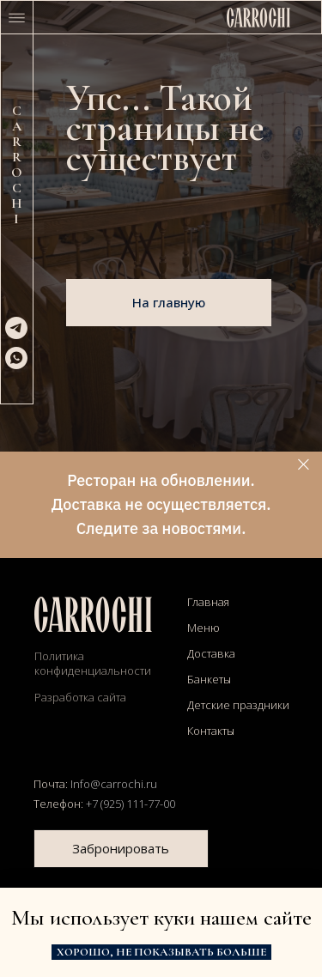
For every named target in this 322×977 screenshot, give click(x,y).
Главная (208, 602)
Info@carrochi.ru (113, 784)
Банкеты (209, 679)
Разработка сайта (80, 697)
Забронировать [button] (120, 848)
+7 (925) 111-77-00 (130, 803)
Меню (203, 627)
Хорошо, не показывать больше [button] (161, 952)
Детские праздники (238, 705)
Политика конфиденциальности (92, 663)
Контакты (210, 730)
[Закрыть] (303, 465)
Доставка (211, 653)
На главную (168, 302)
